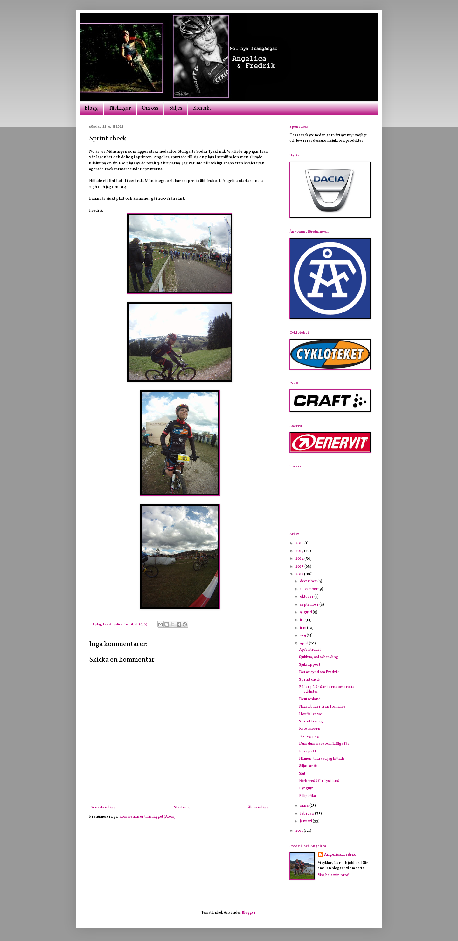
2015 (299, 551)
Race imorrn (309, 728)
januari (306, 821)
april (304, 643)
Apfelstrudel (310, 649)
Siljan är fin (309, 766)
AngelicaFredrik (340, 854)
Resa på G (307, 751)
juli (302, 619)
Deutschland (310, 699)
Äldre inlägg (258, 807)
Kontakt (202, 108)
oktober (307, 596)
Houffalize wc (310, 714)
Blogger (249, 912)
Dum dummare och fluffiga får (324, 743)
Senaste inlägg (103, 807)
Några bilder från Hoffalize (322, 706)
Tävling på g (309, 736)
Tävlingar (120, 108)
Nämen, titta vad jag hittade (322, 758)
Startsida (182, 807)
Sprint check (309, 679)
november (309, 589)
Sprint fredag (311, 721)
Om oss (150, 108)
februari (307, 813)
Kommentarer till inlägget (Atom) (147, 816)
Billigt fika (307, 796)
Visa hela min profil (334, 875)
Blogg (91, 108)
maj (303, 635)
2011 (299, 830)
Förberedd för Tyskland (319, 781)
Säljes (175, 108)
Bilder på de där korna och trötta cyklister (326, 689)
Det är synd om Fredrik (319, 672)
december (308, 581)
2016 (299, 543)
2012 (299, 574)
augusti (306, 612)
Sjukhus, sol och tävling (318, 657)
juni (303, 627)
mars (304, 805)
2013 (299, 566)
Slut (302, 773)
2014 (299, 558)
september (309, 604)
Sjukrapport (309, 664)
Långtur (306, 788)
